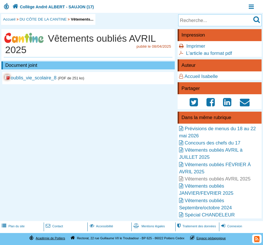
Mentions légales (148, 226)
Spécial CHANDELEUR (210, 215)
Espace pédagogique (211, 238)
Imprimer (195, 46)
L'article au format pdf (209, 53)
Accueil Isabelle (201, 76)
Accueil (9, 19)
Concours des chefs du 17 (212, 143)
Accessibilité (101, 226)
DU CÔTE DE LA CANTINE (43, 19)
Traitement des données (196, 226)
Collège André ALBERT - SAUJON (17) (52, 7)
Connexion (231, 226)
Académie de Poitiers (50, 238)
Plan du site (13, 226)
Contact (54, 226)
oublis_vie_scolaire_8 (33, 78)
